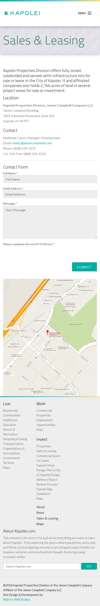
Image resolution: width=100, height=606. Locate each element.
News (40, 512)
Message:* (10, 203)
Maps (6, 467)
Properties (43, 446)
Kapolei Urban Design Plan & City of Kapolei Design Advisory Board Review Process (48, 475)
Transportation (13, 443)
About (40, 506)
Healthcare (10, 420)
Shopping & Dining (15, 439)
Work (40, 403)
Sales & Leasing (46, 451)
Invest (41, 439)
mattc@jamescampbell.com (32, 143)
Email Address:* (13, 188)
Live (6, 403)
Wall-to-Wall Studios (16, 599)
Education (9, 425)
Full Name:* (10, 173)
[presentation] (34, 254)
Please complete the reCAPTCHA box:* (29, 244)
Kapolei (22, 13)
